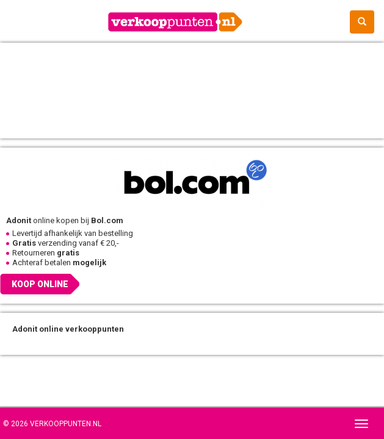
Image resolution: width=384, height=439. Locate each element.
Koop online (40, 284)
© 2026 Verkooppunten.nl (52, 423)
